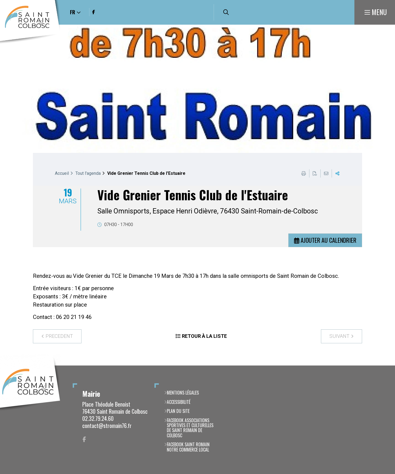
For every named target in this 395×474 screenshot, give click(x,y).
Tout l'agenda (88, 173)
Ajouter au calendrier (328, 240)
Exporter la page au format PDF (314, 173)
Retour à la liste (204, 336)
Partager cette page (337, 173)
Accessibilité (178, 401)
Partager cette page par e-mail (326, 173)
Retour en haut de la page (382, 365)
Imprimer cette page (303, 173)
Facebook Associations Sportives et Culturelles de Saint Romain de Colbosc (190, 428)
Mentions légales (183, 392)
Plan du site (178, 411)
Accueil (62, 173)
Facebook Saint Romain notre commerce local (188, 447)
